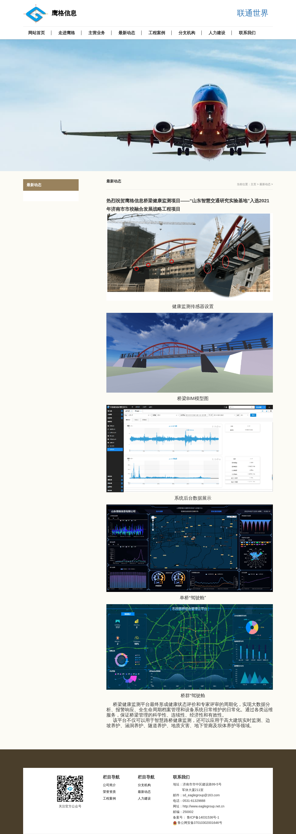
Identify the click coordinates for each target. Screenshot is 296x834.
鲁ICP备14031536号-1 (203, 817)
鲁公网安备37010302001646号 (200, 823)
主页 (253, 184)
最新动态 (265, 184)
